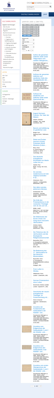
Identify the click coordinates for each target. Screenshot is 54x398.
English (49, 3)
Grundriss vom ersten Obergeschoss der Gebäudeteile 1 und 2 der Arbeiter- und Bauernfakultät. (40, 368)
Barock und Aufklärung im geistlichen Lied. (41, 129)
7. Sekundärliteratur (10, 53)
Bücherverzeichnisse (9, 33)
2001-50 (35, 35)
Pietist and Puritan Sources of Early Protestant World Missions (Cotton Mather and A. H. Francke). (39, 142)
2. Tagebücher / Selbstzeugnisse (9, 40)
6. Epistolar (8, 51)
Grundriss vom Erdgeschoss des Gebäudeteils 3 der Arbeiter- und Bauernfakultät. (39, 349)
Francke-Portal (7, 35)
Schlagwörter (6, 94)
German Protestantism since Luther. (41, 281)
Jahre (4, 103)
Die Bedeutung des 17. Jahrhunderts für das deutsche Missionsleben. (40, 253)
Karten (5, 65)
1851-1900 (27, 33)
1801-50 (35, 31)
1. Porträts (8, 37)
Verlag (4, 86)
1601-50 (35, 27)
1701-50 (35, 29)
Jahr (3, 78)
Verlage (4, 101)
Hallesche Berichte (8, 59)
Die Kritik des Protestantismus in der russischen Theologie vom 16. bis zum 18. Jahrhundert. (41, 203)
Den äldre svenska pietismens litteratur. (40, 188)
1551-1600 (27, 27)
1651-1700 (27, 29)
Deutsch (41, 3)
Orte (3, 84)
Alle (24, 25)
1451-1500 (32, 25)
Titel (3, 80)
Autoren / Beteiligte (8, 99)
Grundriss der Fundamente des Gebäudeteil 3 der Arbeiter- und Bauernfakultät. (39, 310)
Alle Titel (5, 75)
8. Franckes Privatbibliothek (9, 56)
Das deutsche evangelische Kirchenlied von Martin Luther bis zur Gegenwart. (41, 159)
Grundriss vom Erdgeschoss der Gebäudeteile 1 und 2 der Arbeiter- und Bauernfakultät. (40, 329)
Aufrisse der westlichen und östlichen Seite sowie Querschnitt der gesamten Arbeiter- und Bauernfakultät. (40, 96)
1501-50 (40, 25)
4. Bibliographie (9, 45)
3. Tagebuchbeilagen (11, 43)
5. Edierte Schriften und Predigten (10, 48)
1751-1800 (27, 31)
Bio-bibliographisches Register (9, 30)
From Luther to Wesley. (38, 270)
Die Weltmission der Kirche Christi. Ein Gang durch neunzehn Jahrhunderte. (41, 219)
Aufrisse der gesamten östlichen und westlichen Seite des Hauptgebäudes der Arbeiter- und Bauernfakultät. (41, 77)
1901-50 (35, 33)
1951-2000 (27, 35)
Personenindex (6, 82)
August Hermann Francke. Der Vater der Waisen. (41, 115)
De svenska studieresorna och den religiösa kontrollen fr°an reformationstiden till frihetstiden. (41, 175)
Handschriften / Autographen (7, 62)
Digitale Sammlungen (30, 14)
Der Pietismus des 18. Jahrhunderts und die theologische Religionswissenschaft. (41, 235)
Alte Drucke (6, 27)
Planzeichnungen (8, 67)
